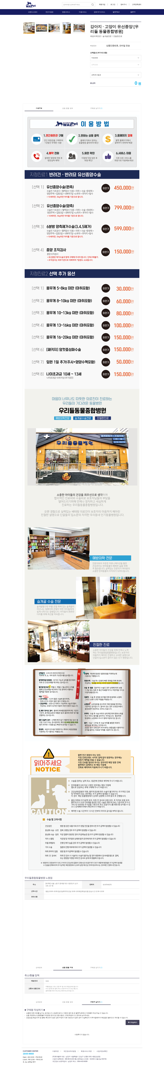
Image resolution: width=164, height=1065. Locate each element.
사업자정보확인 (102, 1051)
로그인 (112, 4)
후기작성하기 (132, 1022)
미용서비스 (83, 12)
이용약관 (55, 1051)
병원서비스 (66, 12)
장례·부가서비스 (99, 12)
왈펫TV (132, 12)
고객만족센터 (136, 4)
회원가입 (102, 4)
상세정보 (39, 108)
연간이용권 (49, 12)
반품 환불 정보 (67, 108)
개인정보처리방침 (70, 1051)
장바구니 (123, 4)
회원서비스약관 (86, 1051)
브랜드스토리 (32, 12)
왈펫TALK (116, 12)
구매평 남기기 (96, 108)
